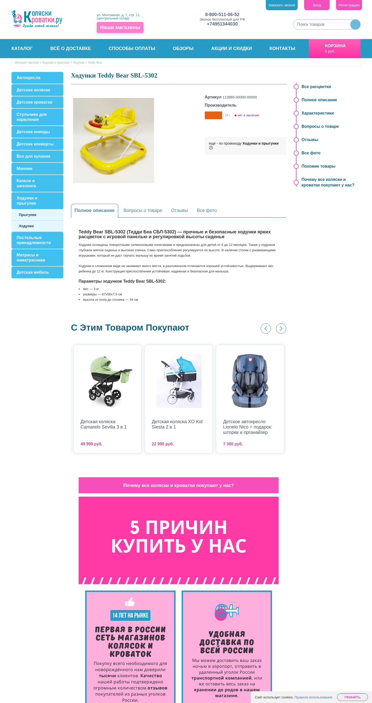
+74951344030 (222, 24)
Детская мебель (33, 272)
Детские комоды (33, 132)
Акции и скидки (231, 48)
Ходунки (26, 226)
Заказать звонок (281, 5)
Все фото (207, 210)
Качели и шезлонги (26, 183)
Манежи (24, 168)
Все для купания (33, 156)
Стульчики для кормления (32, 117)
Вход (317, 5)
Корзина (335, 46)
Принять (352, 697)
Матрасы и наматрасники (31, 257)
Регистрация (349, 5)
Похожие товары (318, 166)
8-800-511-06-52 (222, 14)
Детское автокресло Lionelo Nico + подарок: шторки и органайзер (247, 427)
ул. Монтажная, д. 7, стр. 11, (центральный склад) (118, 16)
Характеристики (318, 113)
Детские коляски (33, 90)
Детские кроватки (34, 102)
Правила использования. (314, 697)
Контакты (282, 48)
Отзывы (179, 210)
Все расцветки (316, 86)
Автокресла (28, 78)
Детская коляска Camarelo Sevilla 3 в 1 (103, 424)
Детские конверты (35, 144)
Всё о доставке (70, 48)
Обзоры (183, 48)
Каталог (22, 48)
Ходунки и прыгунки (27, 200)
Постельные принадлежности (34, 240)
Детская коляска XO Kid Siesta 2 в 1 (177, 424)
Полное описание (95, 210)
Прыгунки (27, 215)
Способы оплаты (132, 48)
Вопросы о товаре (143, 210)
